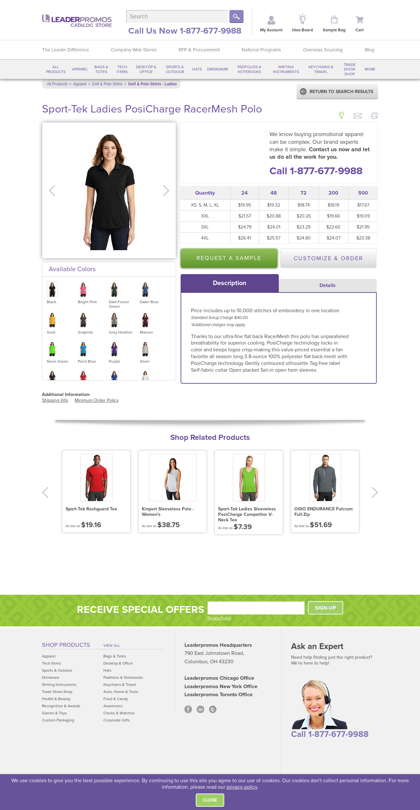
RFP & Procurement (199, 50)
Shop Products (66, 644)
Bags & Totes (101, 69)
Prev (45, 492)
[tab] (230, 283)
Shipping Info (55, 400)
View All (111, 645)
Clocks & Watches (119, 713)
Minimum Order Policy (97, 400)
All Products (56, 69)
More (370, 69)
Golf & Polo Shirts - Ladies (152, 84)
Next (375, 492)
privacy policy (241, 787)
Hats (197, 69)
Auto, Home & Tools (120, 691)
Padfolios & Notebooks (249, 69)
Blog (369, 50)
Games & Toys (54, 713)
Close (210, 800)
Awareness (113, 706)
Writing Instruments (286, 69)
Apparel (80, 69)
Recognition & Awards (61, 706)
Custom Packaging (58, 720)
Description (230, 283)
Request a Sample (228, 257)
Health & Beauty (56, 699)
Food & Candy (115, 699)
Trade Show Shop (350, 69)
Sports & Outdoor (175, 69)
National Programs (261, 50)
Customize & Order (328, 258)
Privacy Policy (219, 618)
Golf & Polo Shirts (107, 84)
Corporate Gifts (116, 720)
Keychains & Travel (321, 69)
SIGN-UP (325, 608)
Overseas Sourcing (323, 50)
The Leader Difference (65, 50)
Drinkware (217, 69)
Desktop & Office (146, 69)
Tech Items (122, 69)
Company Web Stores (134, 50)
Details (328, 285)
